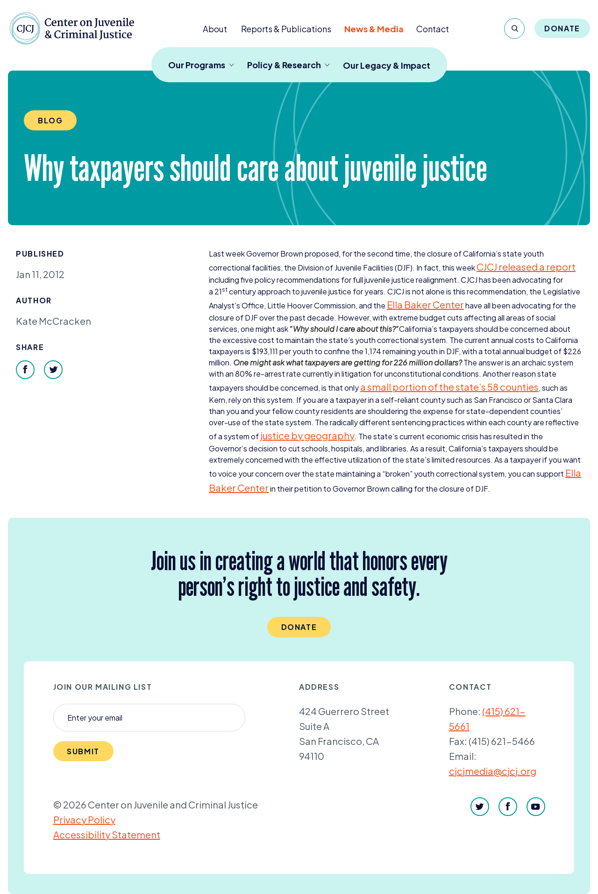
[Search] (514, 28)
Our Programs (201, 64)
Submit (83, 751)
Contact (432, 28)
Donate (562, 28)
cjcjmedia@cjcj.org (492, 771)
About (215, 28)
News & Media (374, 28)
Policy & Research (288, 64)
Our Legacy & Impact (386, 65)
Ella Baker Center (425, 304)
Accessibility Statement (106, 834)
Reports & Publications (286, 28)
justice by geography (307, 435)
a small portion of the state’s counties (449, 387)
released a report (526, 266)
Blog (50, 120)
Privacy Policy (84, 819)
